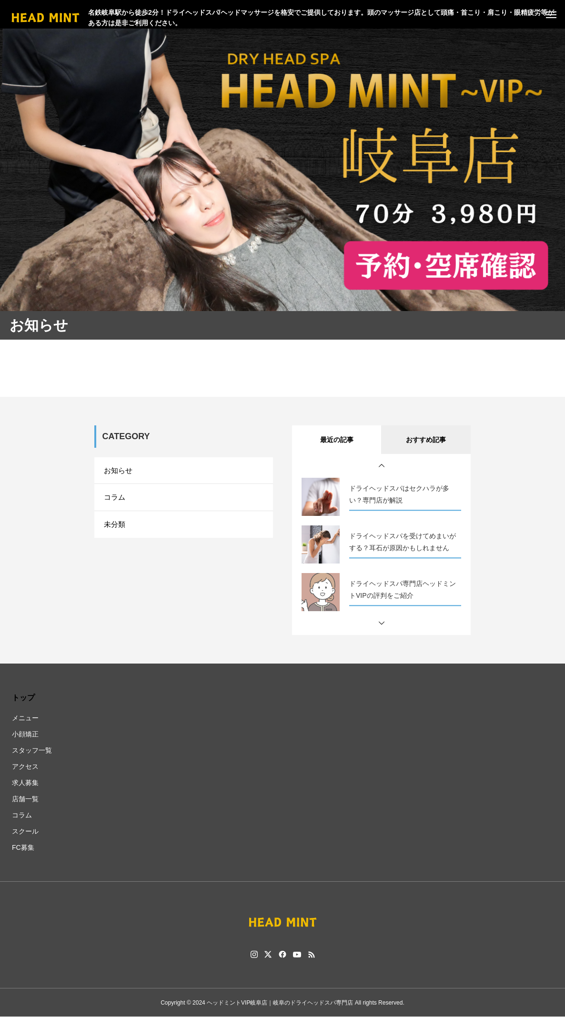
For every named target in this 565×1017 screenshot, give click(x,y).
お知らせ (119, 471)
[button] (381, 466)
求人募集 (25, 782)
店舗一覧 (25, 799)
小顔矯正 (25, 734)
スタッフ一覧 (32, 750)
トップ (23, 698)
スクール (25, 831)
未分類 (115, 529)
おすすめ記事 (426, 439)
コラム (115, 500)
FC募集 (23, 847)
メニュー (25, 718)
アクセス (25, 766)
